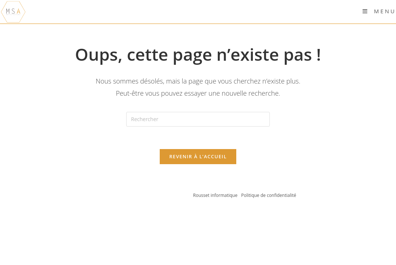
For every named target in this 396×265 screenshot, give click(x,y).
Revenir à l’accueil (198, 156)
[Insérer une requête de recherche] (198, 119)
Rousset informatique (216, 195)
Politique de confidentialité (268, 195)
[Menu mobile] (379, 11)
